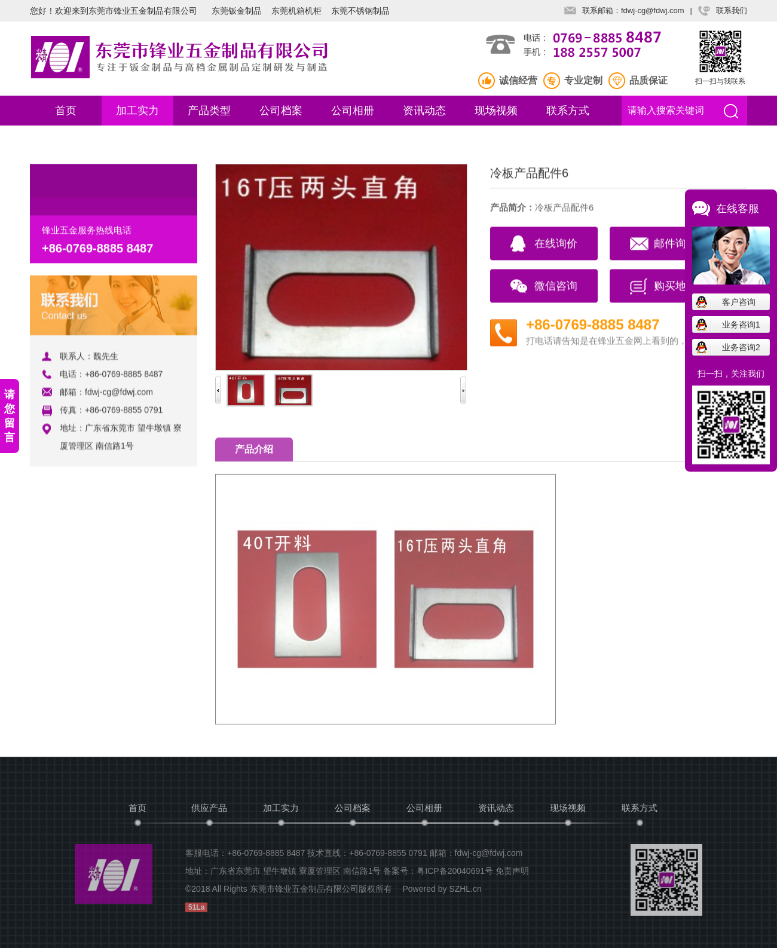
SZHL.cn (465, 892)
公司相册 (352, 111)
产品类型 (209, 111)
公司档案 (280, 111)
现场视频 (496, 111)
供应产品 (209, 811)
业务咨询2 (741, 347)
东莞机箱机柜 (296, 11)
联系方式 (567, 111)
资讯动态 (424, 111)
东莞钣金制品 (237, 11)
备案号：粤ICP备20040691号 (438, 874)
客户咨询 (738, 302)
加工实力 (137, 111)
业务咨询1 (741, 324)
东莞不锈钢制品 (360, 11)
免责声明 (512, 874)
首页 (66, 111)
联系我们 (731, 10)
